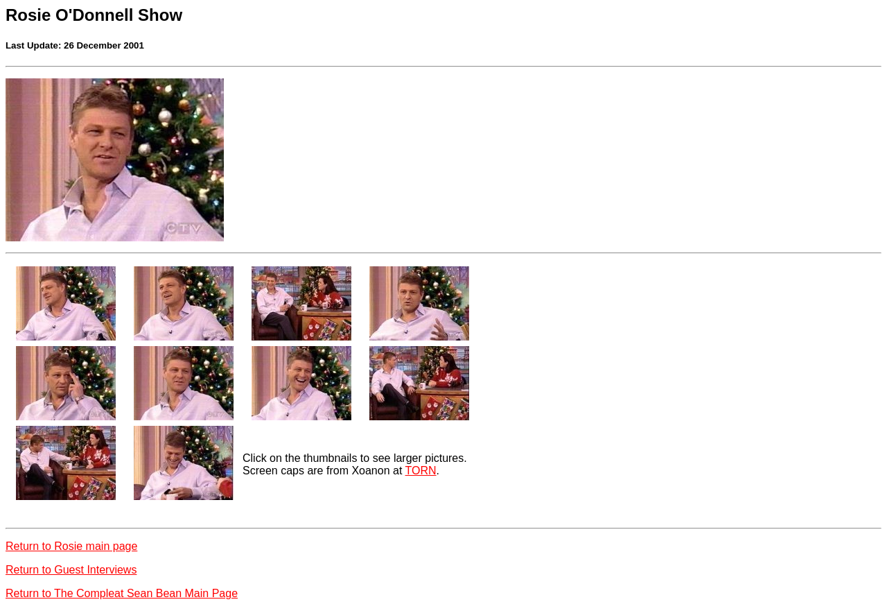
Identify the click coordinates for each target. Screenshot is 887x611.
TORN (421, 470)
